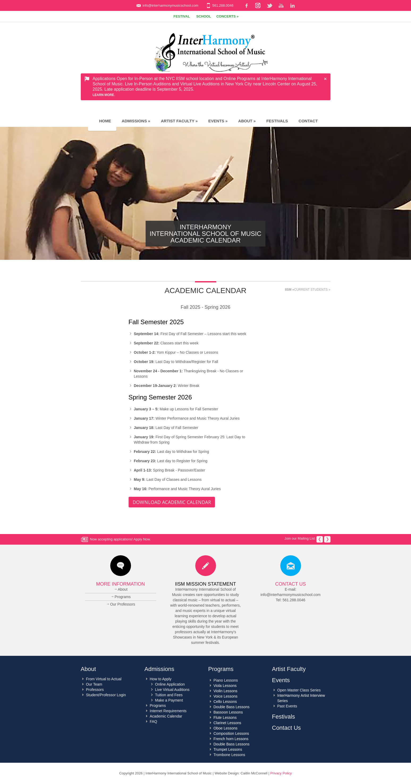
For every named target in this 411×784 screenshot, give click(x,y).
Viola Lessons (225, 685)
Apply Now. (142, 539)
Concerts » (227, 16)
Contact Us (290, 584)
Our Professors (122, 604)
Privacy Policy (281, 773)
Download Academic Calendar (172, 502)
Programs (123, 597)
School (203, 16)
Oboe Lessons (226, 728)
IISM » (289, 289)
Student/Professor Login (106, 695)
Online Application (170, 684)
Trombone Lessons (229, 755)
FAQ (153, 721)
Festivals (277, 121)
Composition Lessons (231, 733)
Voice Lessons (226, 696)
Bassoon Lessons (228, 712)
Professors (95, 689)
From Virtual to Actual (104, 679)
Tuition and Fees (169, 695)
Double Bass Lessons (231, 707)
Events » (218, 121)
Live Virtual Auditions (172, 689)
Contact (308, 121)
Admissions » (136, 121)
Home (102, 121)
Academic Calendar (166, 716)
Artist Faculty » (179, 121)
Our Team (94, 684)
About (123, 589)
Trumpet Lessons (228, 749)
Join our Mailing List (300, 538)
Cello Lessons (225, 701)
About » (247, 121)
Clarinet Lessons (227, 723)
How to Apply (161, 679)
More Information (120, 584)
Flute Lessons (225, 717)
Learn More (103, 95)
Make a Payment (169, 700)
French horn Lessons (231, 739)
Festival (181, 16)
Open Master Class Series (299, 690)
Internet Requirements (168, 711)
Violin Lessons (226, 691)
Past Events (287, 706)
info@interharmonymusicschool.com (170, 5)
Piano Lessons (226, 680)
